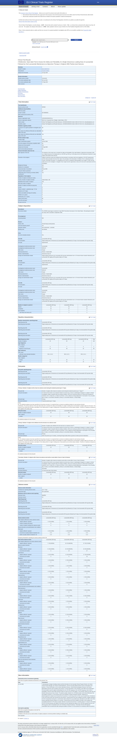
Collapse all (87, 97)
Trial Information (21, 88)
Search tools (44, 47)
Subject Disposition (22, 90)
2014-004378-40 (45, 69)
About (53, 6)
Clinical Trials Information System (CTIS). (28, 21)
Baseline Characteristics (23, 91)
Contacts (45, 6)
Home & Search (23, 6)
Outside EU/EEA (45, 70)
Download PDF (23, 55)
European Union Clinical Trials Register (29, 13)
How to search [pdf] (36, 43)
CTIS (62, 727)
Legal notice (96, 725)
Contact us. (26, 718)
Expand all (93, 97)
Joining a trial (35, 6)
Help (98, 2)
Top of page (92, 102)
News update (62, 6)
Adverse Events (21, 94)
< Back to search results (24, 53)
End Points (20, 93)
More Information (21, 96)
